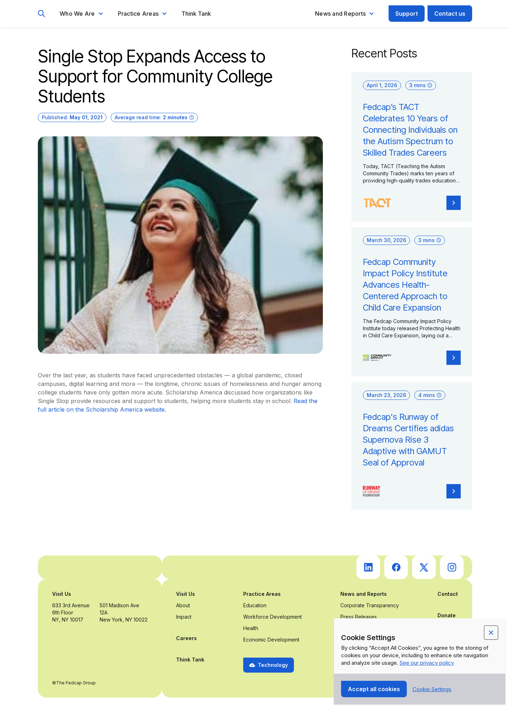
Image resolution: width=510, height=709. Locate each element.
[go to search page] (41, 13)
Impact (183, 617)
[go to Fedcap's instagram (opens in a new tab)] (452, 567)
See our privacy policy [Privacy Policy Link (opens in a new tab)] (427, 662)
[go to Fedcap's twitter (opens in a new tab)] (424, 567)
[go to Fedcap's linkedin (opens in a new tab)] (368, 567)
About (183, 605)
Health (250, 628)
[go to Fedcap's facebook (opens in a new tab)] (396, 567)
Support (406, 13)
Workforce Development (272, 617)
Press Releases (358, 617)
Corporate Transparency (369, 605)
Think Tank (196, 13)
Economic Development (271, 640)
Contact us (449, 13)
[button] (82, 13)
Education (254, 605)
